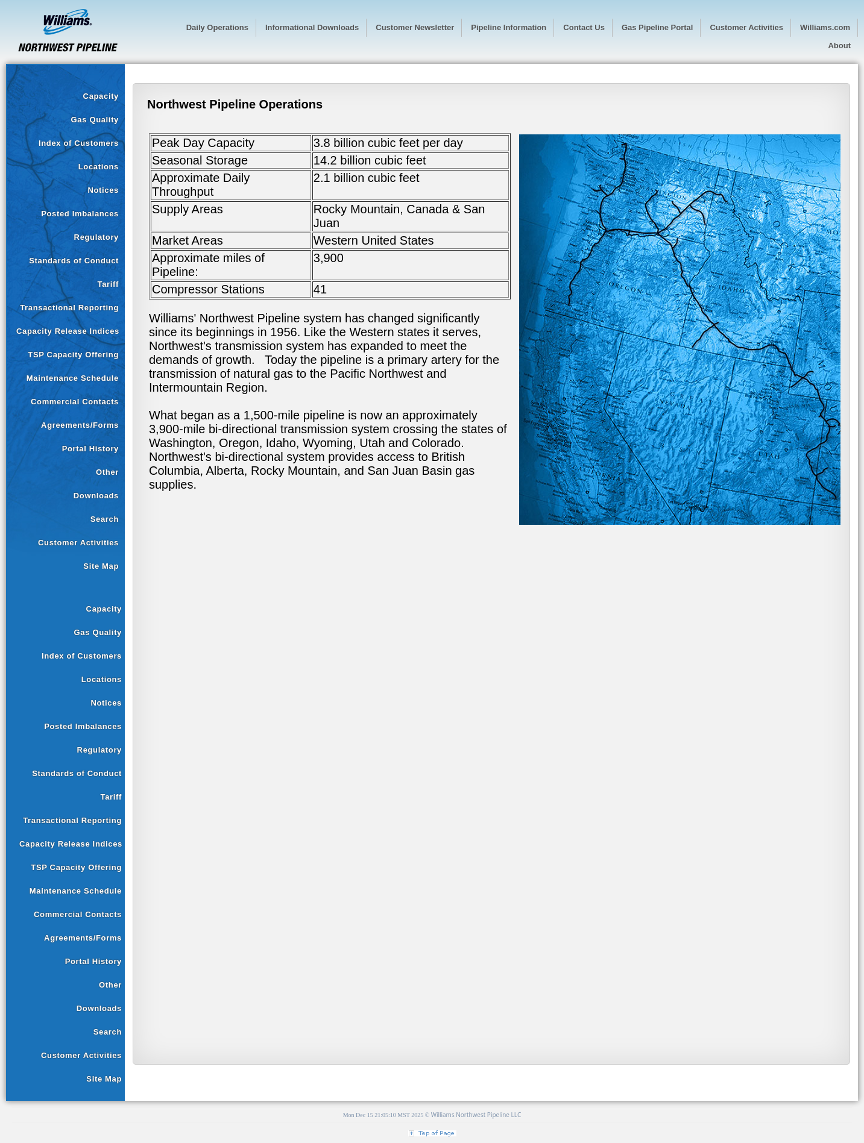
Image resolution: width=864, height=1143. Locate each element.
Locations (98, 166)
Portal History (90, 448)
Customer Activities (78, 542)
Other (107, 472)
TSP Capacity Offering (73, 354)
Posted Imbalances (80, 213)
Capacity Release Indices (67, 331)
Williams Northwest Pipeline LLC (476, 1114)
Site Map (101, 566)
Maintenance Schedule (73, 378)
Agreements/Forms (80, 425)
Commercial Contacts (75, 401)
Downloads (96, 495)
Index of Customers (79, 143)
